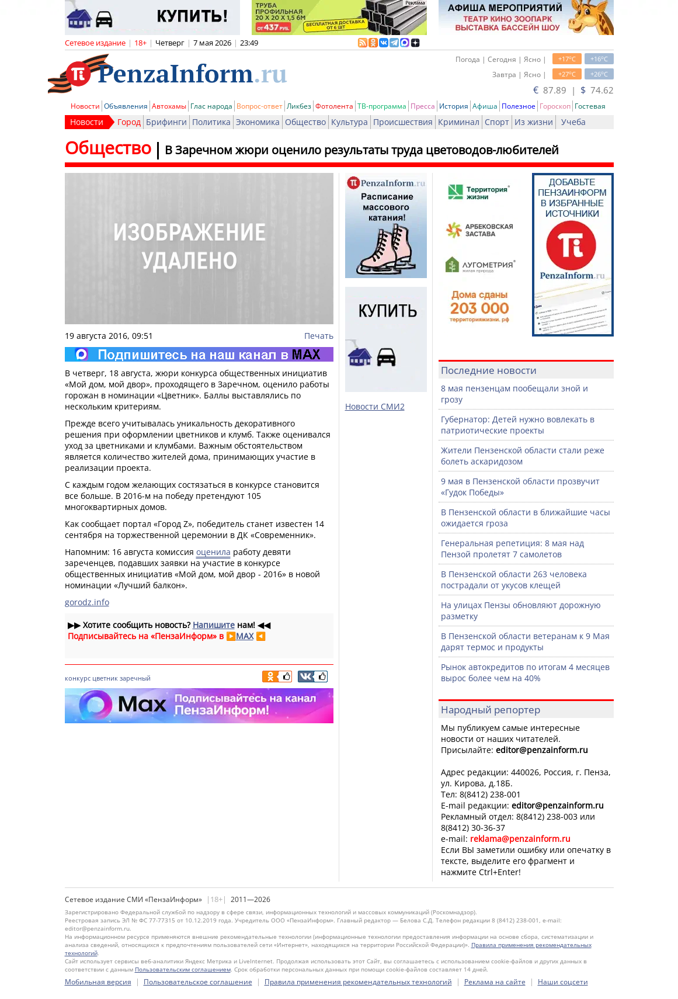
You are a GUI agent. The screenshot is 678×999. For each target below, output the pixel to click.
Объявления (126, 106)
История (453, 106)
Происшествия (403, 121)
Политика (211, 121)
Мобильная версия (98, 982)
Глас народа (211, 106)
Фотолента (334, 106)
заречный (135, 678)
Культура (349, 121)
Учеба (573, 121)
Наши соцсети (563, 982)
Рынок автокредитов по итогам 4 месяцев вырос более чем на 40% (525, 672)
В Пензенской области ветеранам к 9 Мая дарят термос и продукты (525, 641)
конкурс (78, 678)
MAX (244, 635)
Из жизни (533, 121)
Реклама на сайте (495, 982)
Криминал (458, 121)
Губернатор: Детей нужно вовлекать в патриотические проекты (517, 425)
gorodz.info (87, 602)
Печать (318, 335)
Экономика (258, 121)
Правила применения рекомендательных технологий (358, 982)
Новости (85, 106)
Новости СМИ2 (375, 406)
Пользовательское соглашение (198, 982)
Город (129, 121)
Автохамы (169, 106)
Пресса (423, 106)
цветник (105, 678)
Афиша (485, 106)
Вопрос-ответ (260, 106)
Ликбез (299, 106)
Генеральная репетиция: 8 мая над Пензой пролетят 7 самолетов (512, 548)
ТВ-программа (381, 106)
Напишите (214, 624)
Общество (305, 121)
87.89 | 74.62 (573, 90)
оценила (213, 551)
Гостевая (590, 106)
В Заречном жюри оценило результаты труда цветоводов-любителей (362, 150)
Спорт (497, 121)
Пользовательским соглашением (183, 969)
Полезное (519, 106)
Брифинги (166, 121)
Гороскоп (555, 106)
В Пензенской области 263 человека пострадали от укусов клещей (514, 579)
